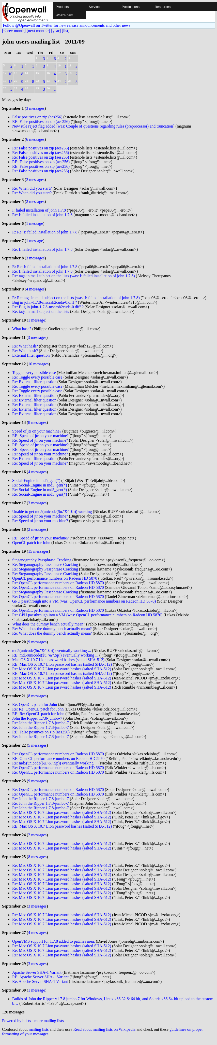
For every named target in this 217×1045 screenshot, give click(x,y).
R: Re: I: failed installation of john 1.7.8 (44, 232)
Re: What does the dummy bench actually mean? (52, 628)
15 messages (38, 551)
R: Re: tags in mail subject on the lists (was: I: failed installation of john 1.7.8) (76, 298)
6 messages (35, 139)
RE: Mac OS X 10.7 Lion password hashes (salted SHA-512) (62, 664)
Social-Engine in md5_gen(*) (36, 480)
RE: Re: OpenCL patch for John (38, 714)
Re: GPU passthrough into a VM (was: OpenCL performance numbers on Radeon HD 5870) (87, 615)
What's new (64, 15)
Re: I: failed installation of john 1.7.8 (42, 215)
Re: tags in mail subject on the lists (40, 311)
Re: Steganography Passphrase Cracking (45, 564)
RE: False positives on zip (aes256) (41, 121)
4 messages (35, 289)
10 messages (38, 364)
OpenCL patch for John (31, 542)
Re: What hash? (25, 346)
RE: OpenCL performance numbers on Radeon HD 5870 (58, 758)
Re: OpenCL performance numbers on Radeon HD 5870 (58, 583)
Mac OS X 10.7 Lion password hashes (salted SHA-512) (58, 660)
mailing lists (39, 1029)
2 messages (35, 179)
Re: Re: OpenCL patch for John (38, 709)
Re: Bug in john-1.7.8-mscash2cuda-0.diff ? (48, 307)
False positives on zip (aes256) (37, 117)
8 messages (37, 422)
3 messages (35, 108)
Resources (162, 7)
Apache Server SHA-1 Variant (36, 972)
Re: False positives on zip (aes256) (40, 148)
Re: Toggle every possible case (37, 377)
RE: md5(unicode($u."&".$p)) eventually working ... (55, 655)
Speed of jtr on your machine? (36, 431)
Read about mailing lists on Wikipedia (104, 1029)
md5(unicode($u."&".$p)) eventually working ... (51, 650)
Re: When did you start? (32, 188)
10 (10, 74)
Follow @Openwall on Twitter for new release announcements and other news (66, 25)
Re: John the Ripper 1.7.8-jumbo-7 (40, 723)
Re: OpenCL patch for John (34, 704)
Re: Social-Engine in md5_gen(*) (39, 485)
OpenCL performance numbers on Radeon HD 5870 (54, 578)
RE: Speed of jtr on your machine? (40, 436)
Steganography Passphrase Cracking (41, 560)
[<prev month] (14, 31)
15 (10, 81)
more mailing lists (49, 1021)
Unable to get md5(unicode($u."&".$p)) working (52, 511)
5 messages (37, 745)
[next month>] (38, 31)
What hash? (21, 329)
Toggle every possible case (34, 372)
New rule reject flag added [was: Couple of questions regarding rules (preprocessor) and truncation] (93, 126)
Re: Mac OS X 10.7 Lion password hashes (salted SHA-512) (61, 669)
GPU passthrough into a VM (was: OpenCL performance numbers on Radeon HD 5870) (84, 601)
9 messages (37, 642)
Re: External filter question (34, 382)
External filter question (31, 355)
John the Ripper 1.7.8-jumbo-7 (37, 718)
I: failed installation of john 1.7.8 (39, 210)
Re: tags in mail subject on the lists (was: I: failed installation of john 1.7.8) (73, 276)
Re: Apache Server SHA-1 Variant (40, 981)
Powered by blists (16, 1021)
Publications (131, 7)
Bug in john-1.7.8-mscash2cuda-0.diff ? (44, 302)
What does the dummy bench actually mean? (48, 624)
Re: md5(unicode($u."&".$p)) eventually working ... (55, 763)
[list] (65, 31)
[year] (56, 31)
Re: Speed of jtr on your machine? (40, 440)
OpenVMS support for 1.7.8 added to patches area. (53, 941)
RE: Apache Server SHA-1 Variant (40, 977)
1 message (34, 223)
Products (62, 7)
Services (95, 7)
